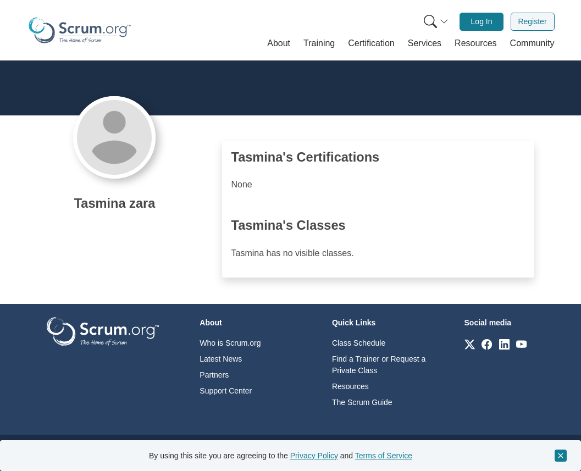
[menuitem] (435, 22)
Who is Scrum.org (230, 343)
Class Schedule (358, 343)
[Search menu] (436, 22)
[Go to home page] (103, 330)
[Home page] (79, 30)
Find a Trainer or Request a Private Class (378, 364)
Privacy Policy (314, 455)
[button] (279, 43)
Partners (214, 374)
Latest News (221, 358)
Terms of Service (383, 455)
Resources (350, 386)
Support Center (226, 390)
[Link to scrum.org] (469, 343)
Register (532, 21)
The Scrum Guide (362, 402)
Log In (482, 21)
